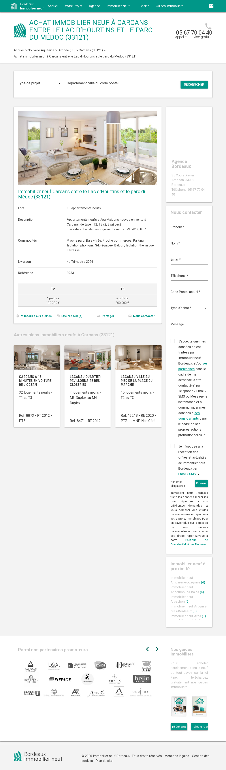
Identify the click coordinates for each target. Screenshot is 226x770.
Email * (176, 259)
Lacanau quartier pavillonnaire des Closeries (85, 381)
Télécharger (179, 726)
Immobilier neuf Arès (188, 616)
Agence (94, 6)
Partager (108, 316)
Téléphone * (179, 276)
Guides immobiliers (169, 6)
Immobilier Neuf (118, 6)
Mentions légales (177, 756)
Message (177, 324)
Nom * (175, 243)
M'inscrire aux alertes (36, 316)
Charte (144, 6)
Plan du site (104, 761)
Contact (53, 18)
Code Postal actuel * (185, 292)
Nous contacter (144, 316)
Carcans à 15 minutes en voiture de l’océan (35, 381)
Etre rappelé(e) (72, 316)
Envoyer (201, 483)
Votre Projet (73, 6)
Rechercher (194, 84)
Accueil (53, 6)
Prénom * (178, 227)
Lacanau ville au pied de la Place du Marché (137, 381)
